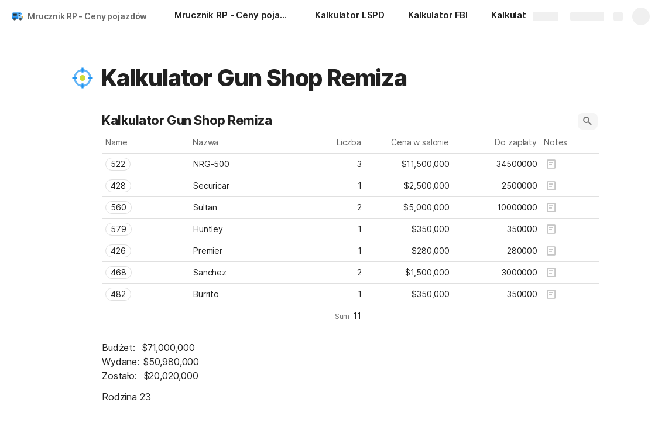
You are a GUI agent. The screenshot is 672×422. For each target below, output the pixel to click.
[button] (82, 77)
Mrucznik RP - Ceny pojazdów (87, 16)
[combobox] (145, 164)
